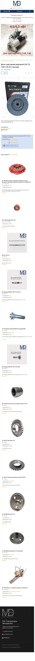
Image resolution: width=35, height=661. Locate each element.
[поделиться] (25, 73)
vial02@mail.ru (6, 637)
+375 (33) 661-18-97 (13, 142)
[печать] (28, 73)
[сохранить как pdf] (31, 73)
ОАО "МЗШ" (11, 332)
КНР (10, 185)
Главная (2, 60)
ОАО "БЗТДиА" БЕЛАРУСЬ (14, 591)
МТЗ (2, 131)
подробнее (4, 192)
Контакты (19, 11)
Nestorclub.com (18, 647)
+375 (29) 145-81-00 (17, 8)
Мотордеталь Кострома (6, 128)
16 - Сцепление (16, 60)
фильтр (5, 73)
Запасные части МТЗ (9, 60)
